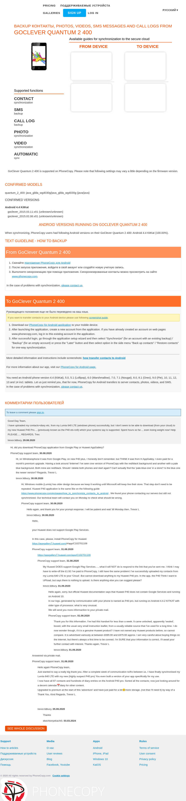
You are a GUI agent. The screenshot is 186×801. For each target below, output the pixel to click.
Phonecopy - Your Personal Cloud (21, 10)
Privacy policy (148, 782)
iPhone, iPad (101, 776)
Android (98, 771)
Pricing (50, 5)
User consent (147, 776)
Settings (113, 794)
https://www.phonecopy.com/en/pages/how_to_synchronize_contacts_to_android (69, 506)
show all (13, 225)
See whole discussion (24, 751)
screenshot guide (110, 326)
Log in (72, 13)
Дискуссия (7, 782)
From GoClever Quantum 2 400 (92, 66)
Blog (49, 782)
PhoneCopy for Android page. (82, 376)
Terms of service (149, 771)
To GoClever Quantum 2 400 (144, 66)
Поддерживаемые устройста (84, 5)
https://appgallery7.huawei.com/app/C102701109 (67, 568)
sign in (44, 425)
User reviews (55, 776)
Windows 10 (101, 782)
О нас (50, 771)
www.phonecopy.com (25, 285)
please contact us (74, 294)
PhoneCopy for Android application (52, 334)
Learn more (176, 789)
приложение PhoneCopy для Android (49, 271)
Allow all (80, 794)
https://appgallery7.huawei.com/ (52, 557)
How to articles (9, 771)
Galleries (119, 5)
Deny (97, 794)
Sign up (53, 13)
